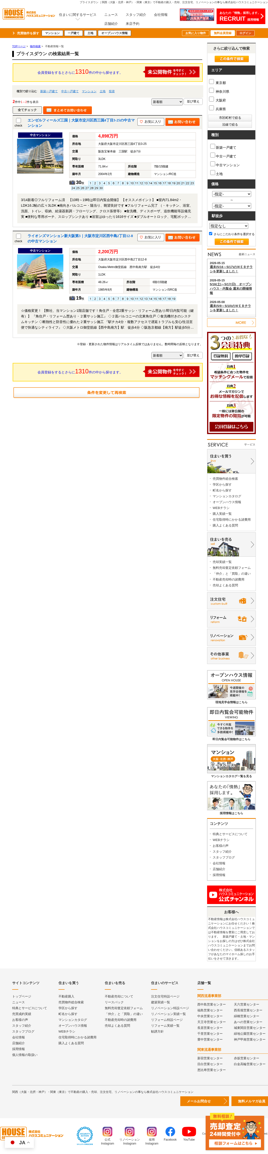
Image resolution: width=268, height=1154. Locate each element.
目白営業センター (210, 1064)
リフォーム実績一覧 (165, 1025)
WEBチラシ (221, 508)
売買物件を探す (28, 33)
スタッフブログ (224, 857)
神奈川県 (219, 91)
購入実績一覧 (222, 514)
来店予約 (132, 24)
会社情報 (161, 15)
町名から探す (222, 490)
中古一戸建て (70, 91)
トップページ (21, 996)
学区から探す (222, 484)
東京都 (217, 83)
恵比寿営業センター (211, 1070)
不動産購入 (66, 996)
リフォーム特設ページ (167, 1020)
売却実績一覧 (222, 562)
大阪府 (217, 100)
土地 (90, 33)
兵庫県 (217, 109)
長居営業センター (210, 1028)
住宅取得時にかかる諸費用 (232, 519)
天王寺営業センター (211, 1022)
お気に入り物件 (195, 33)
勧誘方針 (157, 1031)
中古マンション (225, 164)
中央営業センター (210, 1016)
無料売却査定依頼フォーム (232, 568)
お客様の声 (221, 846)
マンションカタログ (227, 496)
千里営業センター (210, 1033)
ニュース (111, 15)
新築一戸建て (49, 91)
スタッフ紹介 (136, 15)
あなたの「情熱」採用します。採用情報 (240, 16)
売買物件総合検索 (225, 478)
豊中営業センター (210, 1039)
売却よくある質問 (225, 585)
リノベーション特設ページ (170, 1008)
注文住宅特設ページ (165, 996)
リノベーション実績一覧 (168, 1014)
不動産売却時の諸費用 (228, 579)
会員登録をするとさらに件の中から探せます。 (119, 72)
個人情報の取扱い (25, 1055)
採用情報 (219, 875)
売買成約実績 (21, 1014)
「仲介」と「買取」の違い (232, 573)
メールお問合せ (199, 1101)
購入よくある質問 (225, 525)
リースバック (114, 1002)
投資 (112, 91)
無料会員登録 (222, 33)
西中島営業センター (211, 1004)
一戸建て (73, 33)
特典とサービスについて (230, 834)
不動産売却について (119, 996)
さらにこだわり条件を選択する (232, 234)
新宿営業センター (210, 1058)
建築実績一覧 (160, 1002)
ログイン (245, 33)
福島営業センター (210, 1010)
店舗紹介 (111, 24)
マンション (52, 33)
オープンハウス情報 (114, 33)
